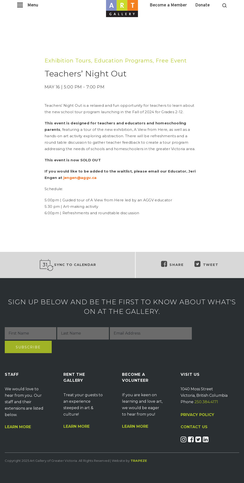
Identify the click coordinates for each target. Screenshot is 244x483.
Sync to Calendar (67, 265)
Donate (202, 5)
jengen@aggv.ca (80, 177)
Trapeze (139, 461)
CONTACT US (194, 427)
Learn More (18, 427)
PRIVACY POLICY (197, 414)
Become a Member (168, 5)
